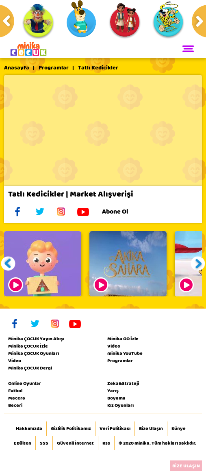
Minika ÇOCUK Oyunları (33, 353)
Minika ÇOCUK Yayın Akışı (36, 338)
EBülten (22, 443)
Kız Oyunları (120, 405)
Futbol (15, 390)
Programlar (54, 68)
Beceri (15, 405)
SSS (44, 443)
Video (14, 360)
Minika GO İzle (123, 338)
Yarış (113, 390)
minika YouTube (125, 353)
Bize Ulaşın (151, 429)
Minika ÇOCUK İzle (28, 346)
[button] (8, 264)
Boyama (116, 398)
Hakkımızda (29, 429)
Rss (106, 443)
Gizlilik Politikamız (71, 429)
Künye (178, 429)
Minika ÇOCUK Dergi (30, 368)
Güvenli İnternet (75, 443)
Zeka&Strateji (123, 383)
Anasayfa (16, 68)
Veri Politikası (115, 429)
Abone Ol (121, 211)
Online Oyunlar (24, 383)
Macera (16, 398)
